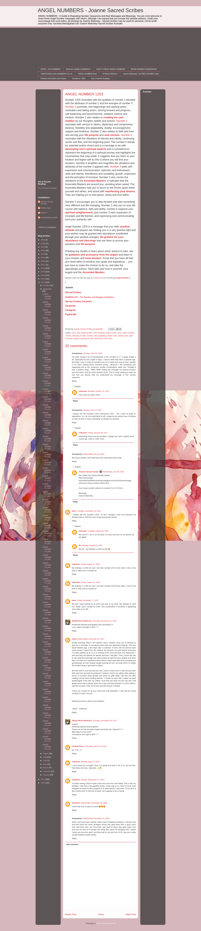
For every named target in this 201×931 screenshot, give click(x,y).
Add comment (72, 844)
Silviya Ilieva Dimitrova (82, 621)
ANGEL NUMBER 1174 (46, 739)
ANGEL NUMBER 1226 (46, 312)
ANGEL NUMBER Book (87, 74)
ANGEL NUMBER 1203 (46, 494)
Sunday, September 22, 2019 (92, 780)
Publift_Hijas (46, 208)
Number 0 (126, 135)
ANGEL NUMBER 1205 (46, 478)
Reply (74, 381)
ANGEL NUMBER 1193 (46, 573)
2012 (43, 282)
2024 (43, 247)
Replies (78, 386)
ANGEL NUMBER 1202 (46, 502)
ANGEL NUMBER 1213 (46, 415)
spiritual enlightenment (79, 212)
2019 (43, 258)
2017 (43, 265)
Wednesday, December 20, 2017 (91, 639)
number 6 (97, 278)
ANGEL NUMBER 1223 (46, 336)
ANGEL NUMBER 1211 (46, 431)
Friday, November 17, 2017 (88, 600)
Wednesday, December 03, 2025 (96, 818)
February (47, 771)
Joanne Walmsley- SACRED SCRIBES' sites (141, 74)
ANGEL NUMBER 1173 (46, 747)
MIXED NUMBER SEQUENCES (144, 69)
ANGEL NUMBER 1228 (46, 296)
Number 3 (115, 166)
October (46, 285)
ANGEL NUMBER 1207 (46, 462)
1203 (74, 333)
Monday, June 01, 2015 (92, 353)
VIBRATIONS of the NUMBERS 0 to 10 (56, 74)
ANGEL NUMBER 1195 (46, 557)
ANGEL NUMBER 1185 (46, 636)
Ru (80, 545)
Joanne (68, 336)
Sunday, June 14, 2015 (92, 410)
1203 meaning (99, 333)
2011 (43, 779)
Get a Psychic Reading (47, 188)
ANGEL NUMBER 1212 (46, 423)
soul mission (112, 135)
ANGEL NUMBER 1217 (46, 383)
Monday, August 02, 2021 (92, 545)
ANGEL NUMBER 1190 (46, 597)
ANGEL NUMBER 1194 (46, 565)
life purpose (91, 135)
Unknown (83, 391)
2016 (43, 268)
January (46, 775)
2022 (43, 254)
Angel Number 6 (123, 278)
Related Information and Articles (53, 78)
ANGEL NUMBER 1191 (46, 589)
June (45, 760)
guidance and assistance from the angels (93, 254)
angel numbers (128, 333)
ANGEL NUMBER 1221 (46, 351)
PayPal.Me (70, 314)
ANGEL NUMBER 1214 (46, 407)
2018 (43, 261)
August (46, 753)
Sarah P (44, 213)
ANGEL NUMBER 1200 (46, 517)
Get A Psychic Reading (100, 78)
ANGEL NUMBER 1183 (46, 652)
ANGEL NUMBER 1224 (46, 328)
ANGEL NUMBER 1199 (46, 525)
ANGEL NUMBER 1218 (46, 375)
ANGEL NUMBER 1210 (46, 438)
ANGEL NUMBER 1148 (46, 731)
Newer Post (70, 914)
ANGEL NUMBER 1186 (46, 628)
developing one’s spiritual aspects (85, 149)
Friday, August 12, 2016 (90, 564)
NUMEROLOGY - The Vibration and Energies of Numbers (89, 297)
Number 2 (121, 121)
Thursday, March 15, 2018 (96, 746)
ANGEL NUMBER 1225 (46, 320)
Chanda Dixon (78, 746)
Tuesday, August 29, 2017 (98, 531)
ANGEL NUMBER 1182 (46, 660)
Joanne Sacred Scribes (89, 472)
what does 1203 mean (103, 338)
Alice (74, 511)
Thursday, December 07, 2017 (104, 621)
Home (101, 914)
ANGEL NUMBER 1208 (46, 454)
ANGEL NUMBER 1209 (46, 446)
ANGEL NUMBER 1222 (46, 344)
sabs (74, 600)
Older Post (130, 914)
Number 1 (70, 106)
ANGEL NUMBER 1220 (46, 359)
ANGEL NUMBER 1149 (46, 723)
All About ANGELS (109, 74)
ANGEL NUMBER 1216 (46, 391)
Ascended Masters (95, 180)
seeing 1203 (123, 336)
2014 (43, 275)
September (47, 289)
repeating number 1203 (107, 336)
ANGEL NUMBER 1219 (46, 367)
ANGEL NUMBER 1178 (46, 691)
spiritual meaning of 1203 (83, 338)
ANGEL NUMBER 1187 (46, 620)
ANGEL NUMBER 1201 (46, 510)
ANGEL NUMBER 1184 (46, 644)
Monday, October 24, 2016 (98, 391)
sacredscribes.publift (49, 217)
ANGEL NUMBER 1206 (46, 470)
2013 (43, 279)
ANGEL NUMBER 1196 (46, 549)
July (45, 757)
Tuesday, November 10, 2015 (89, 511)
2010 (43, 783)
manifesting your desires (120, 191)
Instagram (70, 310)
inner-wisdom (93, 258)
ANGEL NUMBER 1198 (46, 533)
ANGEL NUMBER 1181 (46, 668)
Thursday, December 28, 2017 (104, 720)
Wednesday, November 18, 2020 (94, 803)
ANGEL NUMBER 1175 (46, 715)
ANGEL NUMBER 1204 (46, 486)
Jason (74, 639)
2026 (43, 240)
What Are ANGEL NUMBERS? (78, 69)
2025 (43, 243)
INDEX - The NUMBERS (51, 69)
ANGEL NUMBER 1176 (46, 707)
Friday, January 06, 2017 (98, 433)
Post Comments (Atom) (106, 923)
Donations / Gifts (78, 78)
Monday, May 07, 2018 (90, 762)
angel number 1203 (113, 333)
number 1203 (92, 336)
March (46, 768)
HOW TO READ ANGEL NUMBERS (110, 69)
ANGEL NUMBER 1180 (46, 676)
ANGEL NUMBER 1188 (46, 612)
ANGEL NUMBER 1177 (46, 699)
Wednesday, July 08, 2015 (93, 454)
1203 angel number (84, 333)
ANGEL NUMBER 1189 (46, 604)
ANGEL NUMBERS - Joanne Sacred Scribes (90, 10)
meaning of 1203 (79, 336)
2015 (43, 272)
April (45, 764)
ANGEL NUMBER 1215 (46, 399)
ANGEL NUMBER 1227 (46, 304)
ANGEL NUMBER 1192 (46, 581)
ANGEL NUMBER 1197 (46, 541)
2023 (43, 250)
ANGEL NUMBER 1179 (46, 683)
